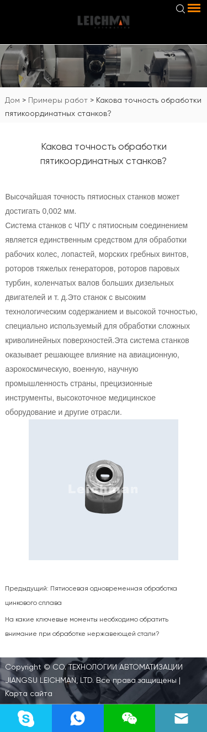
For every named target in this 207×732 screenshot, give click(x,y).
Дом (12, 100)
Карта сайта (28, 693)
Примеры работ (58, 100)
